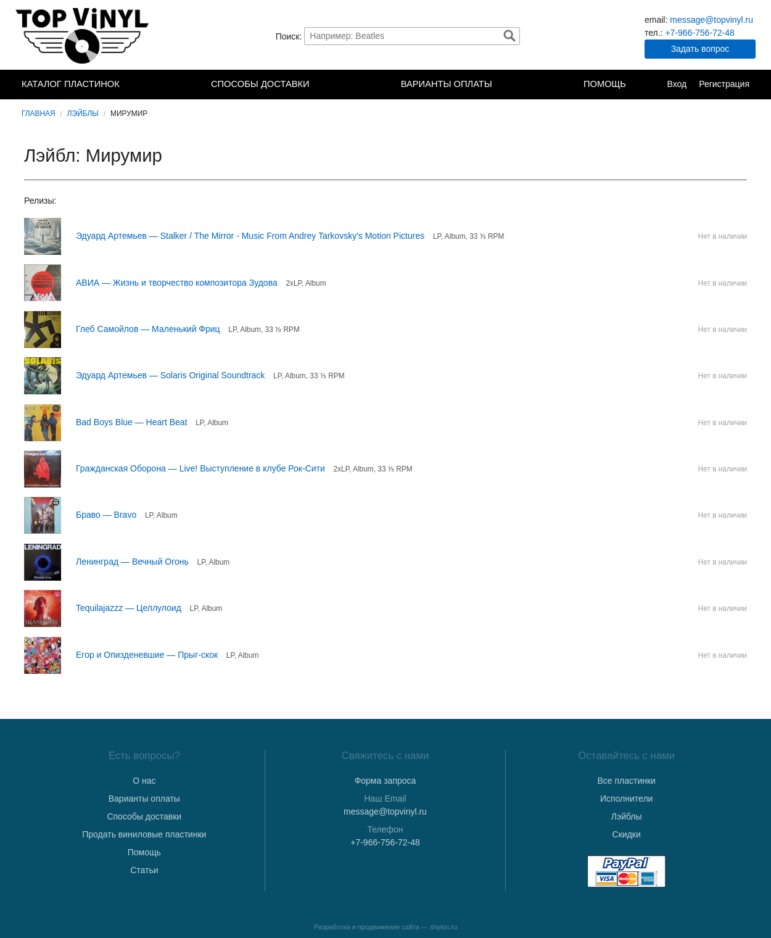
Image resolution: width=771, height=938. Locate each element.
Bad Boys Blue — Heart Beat (132, 422)
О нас (144, 781)
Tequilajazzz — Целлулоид (128, 608)
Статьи (144, 870)
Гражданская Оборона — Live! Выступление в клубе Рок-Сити (200, 468)
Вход (676, 84)
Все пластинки (626, 781)
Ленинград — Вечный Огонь (132, 562)
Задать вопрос (700, 49)
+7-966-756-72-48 (699, 33)
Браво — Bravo (106, 515)
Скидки (626, 834)
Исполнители (626, 798)
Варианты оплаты (446, 84)
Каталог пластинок (71, 84)
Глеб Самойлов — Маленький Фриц (148, 329)
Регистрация (724, 84)
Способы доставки (260, 84)
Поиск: (289, 36)
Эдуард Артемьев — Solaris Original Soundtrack (170, 375)
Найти (509, 35)
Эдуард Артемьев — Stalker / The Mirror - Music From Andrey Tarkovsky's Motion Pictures (250, 236)
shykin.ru (443, 927)
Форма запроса (385, 781)
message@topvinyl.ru (711, 20)
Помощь (604, 84)
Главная (39, 113)
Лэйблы (83, 113)
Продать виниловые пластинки (144, 834)
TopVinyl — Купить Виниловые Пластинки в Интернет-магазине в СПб (83, 36)
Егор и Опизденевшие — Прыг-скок (147, 655)
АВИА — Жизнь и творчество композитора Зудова (177, 283)
